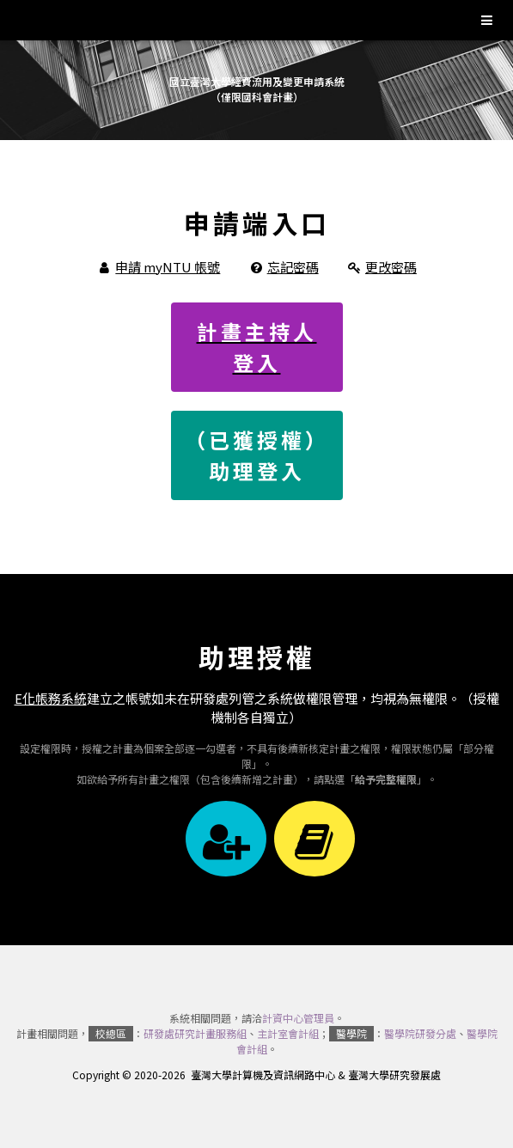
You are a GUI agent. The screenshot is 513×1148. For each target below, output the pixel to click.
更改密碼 (391, 267)
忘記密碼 (293, 267)
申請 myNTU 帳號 (167, 267)
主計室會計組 (288, 1033)
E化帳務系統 (51, 698)
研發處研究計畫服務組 (195, 1033)
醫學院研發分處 (420, 1033)
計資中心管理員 (298, 1018)
